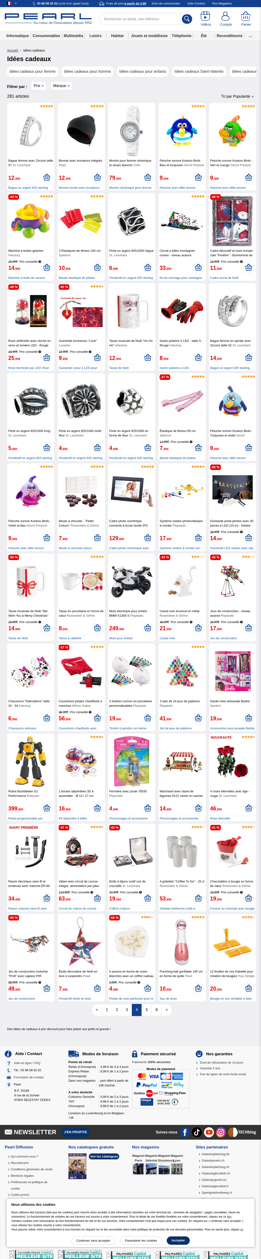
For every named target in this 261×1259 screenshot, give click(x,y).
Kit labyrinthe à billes (73, 818)
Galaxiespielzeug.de (215, 1154)
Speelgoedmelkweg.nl (217, 1192)
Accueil (13, 50)
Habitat (117, 36)
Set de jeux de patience (176, 728)
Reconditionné (229, 36)
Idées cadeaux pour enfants (142, 71)
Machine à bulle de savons (26, 278)
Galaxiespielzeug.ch (215, 1167)
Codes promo (20, 1194)
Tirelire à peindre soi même (128, 728)
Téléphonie (181, 36)
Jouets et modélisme (149, 36)
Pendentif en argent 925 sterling (131, 278)
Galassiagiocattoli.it (215, 1186)
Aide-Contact (196, 3)
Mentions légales (22, 1175)
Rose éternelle (220, 818)
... (250, 36)
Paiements (151, 1062)
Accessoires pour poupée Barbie (232, 728)
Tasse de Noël (119, 368)
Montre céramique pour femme (130, 187)
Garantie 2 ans (210, 1068)
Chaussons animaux (22, 728)
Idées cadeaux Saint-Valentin (199, 71)
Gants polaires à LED (174, 368)
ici (241, 1229)
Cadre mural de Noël (224, 278)
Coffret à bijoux (119, 908)
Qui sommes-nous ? (24, 1156)
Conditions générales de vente (31, 1169)
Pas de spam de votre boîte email (223, 1074)
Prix (37, 86)
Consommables (46, 36)
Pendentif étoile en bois (75, 998)
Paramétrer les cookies (141, 1240)
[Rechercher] (187, 19)
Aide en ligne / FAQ (27, 1063)
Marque (59, 86)
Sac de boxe (168, 998)
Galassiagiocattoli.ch (216, 1173)
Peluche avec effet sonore (177, 187)
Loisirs (95, 36)
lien (229, 1216)
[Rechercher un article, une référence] (146, 19)
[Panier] (246, 19)
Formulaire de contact (29, 1077)
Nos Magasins (222, 3)
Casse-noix (167, 638)
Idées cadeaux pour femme (32, 71)
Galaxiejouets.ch (213, 1160)
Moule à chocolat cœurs (75, 548)
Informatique (17, 36)
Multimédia (73, 36)
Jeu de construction (223, 638)
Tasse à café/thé (70, 638)
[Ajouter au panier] (46, 177)
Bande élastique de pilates (77, 278)
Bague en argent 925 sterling (28, 187)
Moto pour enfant (121, 638)
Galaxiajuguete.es (214, 1180)
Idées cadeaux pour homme (87, 71)
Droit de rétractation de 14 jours (221, 1062)
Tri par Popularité (235, 96)
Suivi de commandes (166, 3)
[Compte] (226, 19)
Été (204, 36)
